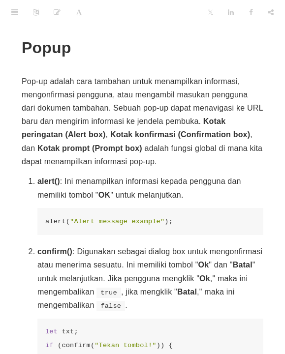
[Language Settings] (36, 12)
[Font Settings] (79, 12)
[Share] (270, 12)
